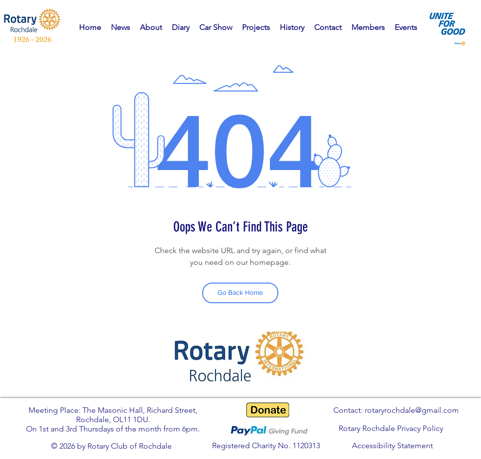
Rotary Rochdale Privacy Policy (391, 428)
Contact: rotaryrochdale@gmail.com (396, 410)
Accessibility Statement (392, 445)
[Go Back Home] (240, 293)
